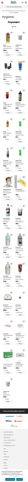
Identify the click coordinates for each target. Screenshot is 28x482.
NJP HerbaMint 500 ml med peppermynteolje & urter (8, 278)
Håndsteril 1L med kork (6, 221)
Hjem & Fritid (16, 10)
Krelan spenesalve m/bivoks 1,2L (19, 47)
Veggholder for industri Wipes (7, 105)
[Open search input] (23, 2)
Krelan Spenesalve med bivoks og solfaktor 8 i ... (7, 394)
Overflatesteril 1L (20, 191)
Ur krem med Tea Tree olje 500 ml (19, 249)
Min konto (6, 451)
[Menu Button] (2, 2)
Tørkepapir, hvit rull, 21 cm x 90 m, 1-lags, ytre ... (20, 336)
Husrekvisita (22, 10)
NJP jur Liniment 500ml (7, 249)
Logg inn (6, 459)
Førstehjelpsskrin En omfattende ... (8, 365)
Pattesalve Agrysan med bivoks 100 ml (19, 134)
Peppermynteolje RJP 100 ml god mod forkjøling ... (20, 105)
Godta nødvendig (10, 479)
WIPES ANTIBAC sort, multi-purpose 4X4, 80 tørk (7, 134)
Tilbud (5, 454)
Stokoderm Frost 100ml (19, 79)
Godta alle (19, 479)
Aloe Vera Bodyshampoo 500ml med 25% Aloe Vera (20, 221)
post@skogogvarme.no (9, 445)
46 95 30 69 (8, 442)
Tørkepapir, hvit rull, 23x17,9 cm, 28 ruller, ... (7, 307)
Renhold (12, 12)
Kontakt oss (6, 456)
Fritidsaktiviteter (9, 10)
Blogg (5, 462)
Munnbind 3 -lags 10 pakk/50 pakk (7, 192)
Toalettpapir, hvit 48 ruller (19, 365)
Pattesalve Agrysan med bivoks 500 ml (19, 163)
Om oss (5, 465)
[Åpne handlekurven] (25, 2)
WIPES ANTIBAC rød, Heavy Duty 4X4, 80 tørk (7, 47)
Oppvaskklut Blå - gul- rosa (7, 336)
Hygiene (16, 12)
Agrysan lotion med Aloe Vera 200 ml (7, 76)
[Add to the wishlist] (11, 33)
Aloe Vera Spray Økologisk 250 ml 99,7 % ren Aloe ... (7, 163)
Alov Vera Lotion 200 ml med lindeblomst (19, 278)
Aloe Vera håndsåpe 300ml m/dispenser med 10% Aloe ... (20, 307)
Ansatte (5, 468)
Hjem (3, 10)
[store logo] (13, 2)
